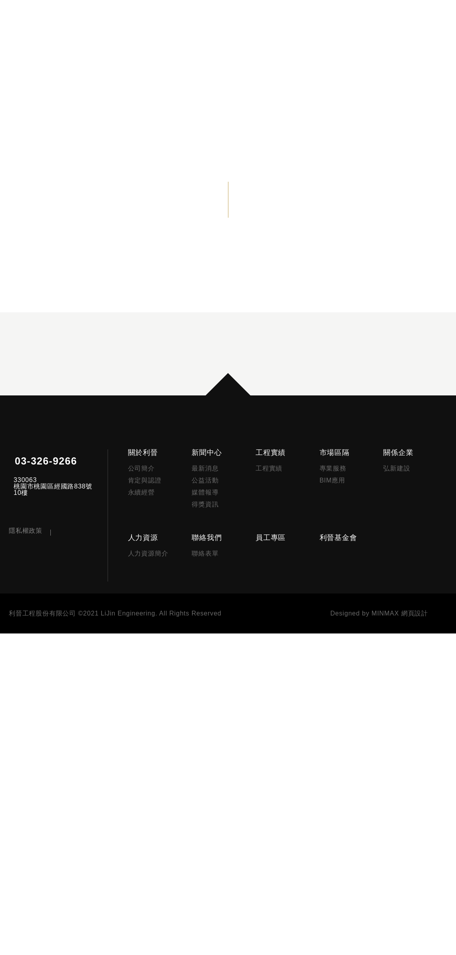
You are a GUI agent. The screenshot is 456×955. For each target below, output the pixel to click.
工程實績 (275, 760)
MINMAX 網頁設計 (400, 935)
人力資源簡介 (156, 868)
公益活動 (211, 788)
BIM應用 (335, 788)
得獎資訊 (211, 812)
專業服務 (335, 776)
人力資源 (151, 852)
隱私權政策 (25, 893)
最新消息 (211, 776)
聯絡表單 (211, 868)
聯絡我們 (213, 852)
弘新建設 (398, 776)
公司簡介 (149, 776)
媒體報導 (211, 800)
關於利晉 (151, 760)
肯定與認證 (152, 788)
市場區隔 (337, 760)
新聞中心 (213, 760)
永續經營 (149, 800)
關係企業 (400, 760)
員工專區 (275, 852)
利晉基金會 (341, 852)
